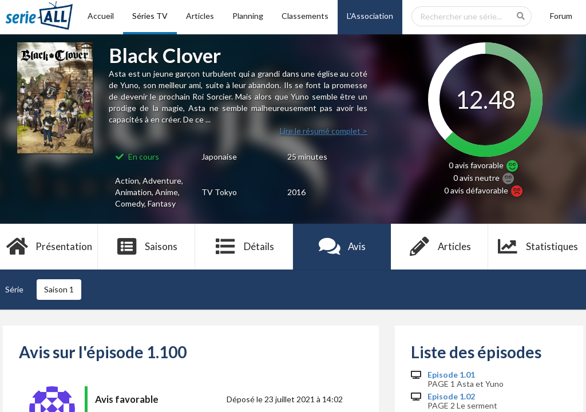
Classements (305, 16)
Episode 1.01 (451, 374)
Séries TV (150, 16)
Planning (247, 16)
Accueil (101, 16)
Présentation (49, 246)
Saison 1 (59, 289)
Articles (200, 16)
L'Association (370, 16)
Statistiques (537, 246)
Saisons (147, 246)
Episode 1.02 (451, 396)
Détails (244, 246)
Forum (561, 16)
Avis (342, 246)
